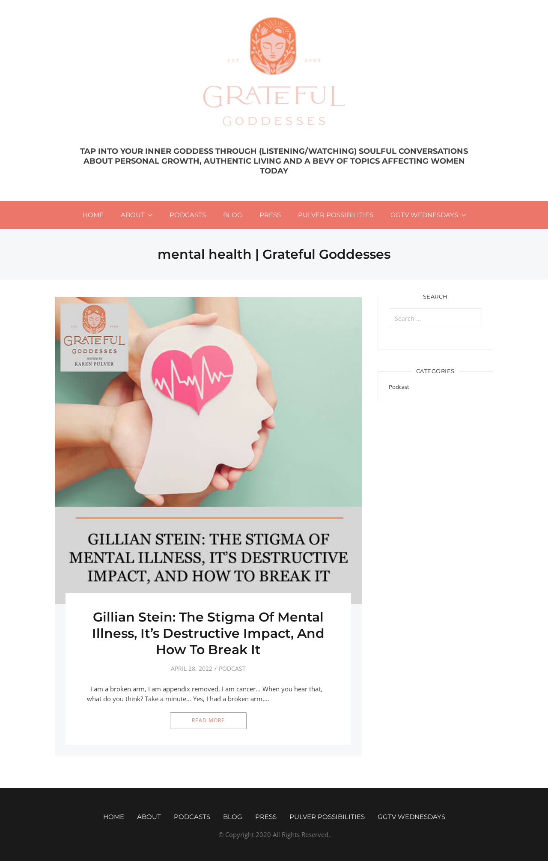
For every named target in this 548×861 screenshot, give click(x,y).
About (133, 215)
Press (270, 215)
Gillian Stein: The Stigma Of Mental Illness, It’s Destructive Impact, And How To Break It (208, 633)
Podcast (232, 668)
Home (93, 215)
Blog (232, 215)
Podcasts (188, 215)
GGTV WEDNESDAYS (424, 215)
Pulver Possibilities (335, 215)
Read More (208, 720)
